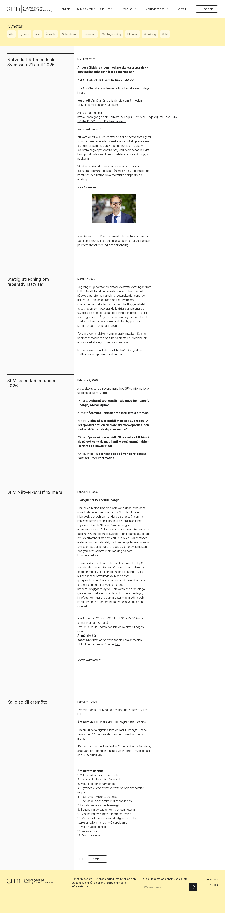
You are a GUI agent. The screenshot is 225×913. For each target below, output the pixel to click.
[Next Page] (97, 859)
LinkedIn (213, 884)
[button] (108, 9)
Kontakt (181, 8)
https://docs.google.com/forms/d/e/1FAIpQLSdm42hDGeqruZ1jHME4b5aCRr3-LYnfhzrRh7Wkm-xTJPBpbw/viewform (127, 119)
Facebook (212, 879)
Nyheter (66, 8)
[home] (29, 9)
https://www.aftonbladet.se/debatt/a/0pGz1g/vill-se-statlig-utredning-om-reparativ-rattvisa (110, 352)
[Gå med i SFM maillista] (165, 887)
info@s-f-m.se (137, 730)
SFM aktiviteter (86, 8)
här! (117, 105)
